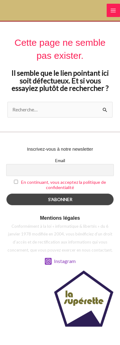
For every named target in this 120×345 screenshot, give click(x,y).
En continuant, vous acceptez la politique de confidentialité (63, 184)
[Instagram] (60, 261)
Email (60, 160)
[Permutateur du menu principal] (113, 10)
